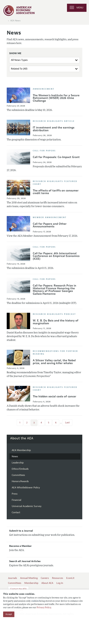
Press (14, 493)
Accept (8, 614)
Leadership (18, 462)
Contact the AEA (18, 589)
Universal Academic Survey (27, 506)
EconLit (70, 578)
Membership (31, 583)
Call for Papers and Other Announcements (50, 225)
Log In (59, 583)
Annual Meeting (29, 578)
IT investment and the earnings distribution (53, 129)
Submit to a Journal (21, 530)
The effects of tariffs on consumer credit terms (56, 192)
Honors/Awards (20, 481)
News (15, 456)
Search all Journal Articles (25, 561)
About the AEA (21, 438)
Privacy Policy (44, 608)
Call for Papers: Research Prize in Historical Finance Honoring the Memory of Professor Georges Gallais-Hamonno (54, 289)
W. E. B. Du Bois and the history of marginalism (55, 322)
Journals (12, 578)
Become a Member (20, 546)
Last (67, 422)
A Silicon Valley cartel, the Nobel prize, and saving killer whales (54, 362)
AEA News (15, 20)
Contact (16, 512)
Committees (18, 475)
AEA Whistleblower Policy (26, 487)
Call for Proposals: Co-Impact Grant (56, 157)
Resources (57, 578)
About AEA (47, 583)
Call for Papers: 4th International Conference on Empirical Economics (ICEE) (56, 256)
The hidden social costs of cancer (54, 396)
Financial (16, 500)
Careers (45, 578)
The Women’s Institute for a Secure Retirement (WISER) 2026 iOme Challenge (56, 98)
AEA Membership (21, 450)
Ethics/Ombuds (20, 468)
